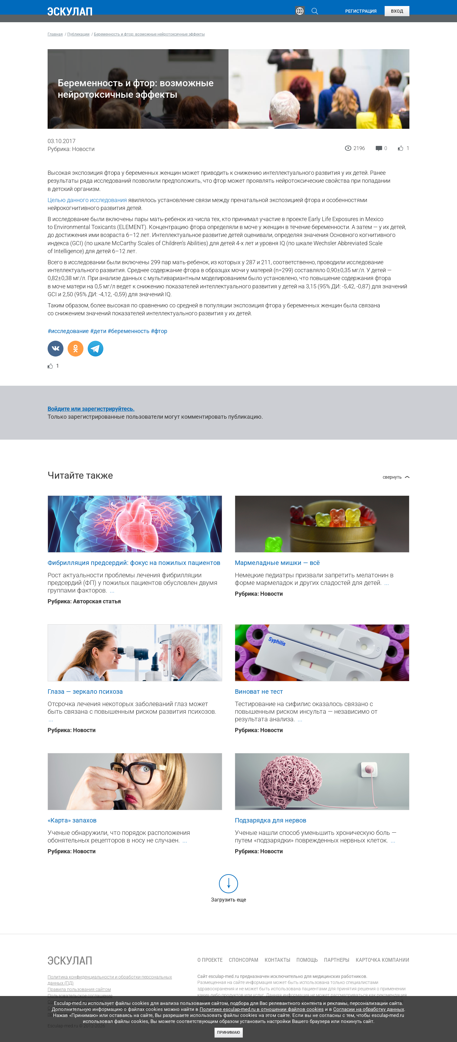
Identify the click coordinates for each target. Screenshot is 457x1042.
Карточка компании (382, 960)
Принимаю (228, 1032)
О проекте (209, 960)
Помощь (307, 960)
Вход (397, 11)
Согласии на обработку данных (368, 1009)
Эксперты (187, 11)
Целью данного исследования (87, 200)
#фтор (159, 331)
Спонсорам (243, 960)
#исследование (68, 331)
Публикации (230, 11)
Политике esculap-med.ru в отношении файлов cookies (262, 1009)
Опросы (270, 11)
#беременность (128, 331)
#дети (98, 331)
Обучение (147, 11)
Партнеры (336, 960)
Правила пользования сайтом (79, 989)
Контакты (277, 960)
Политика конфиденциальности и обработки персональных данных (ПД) (110, 980)
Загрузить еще (228, 900)
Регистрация (361, 11)
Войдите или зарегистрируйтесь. (91, 408)
